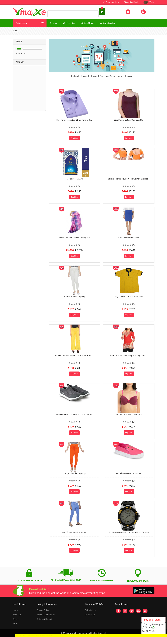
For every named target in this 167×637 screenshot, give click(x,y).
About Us (17, 614)
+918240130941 (157, 624)
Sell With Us (90, 610)
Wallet (149, 2)
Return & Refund (44, 619)
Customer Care (111, 2)
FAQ (15, 623)
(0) (79, 127)
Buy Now (74, 138)
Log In (131, 11)
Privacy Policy (43, 610)
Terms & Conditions (46, 614)
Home (15, 610)
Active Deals (131, 2)
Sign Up (147, 11)
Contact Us (90, 614)
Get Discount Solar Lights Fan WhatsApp (33, 635)
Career (16, 619)
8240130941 (147, 630)
